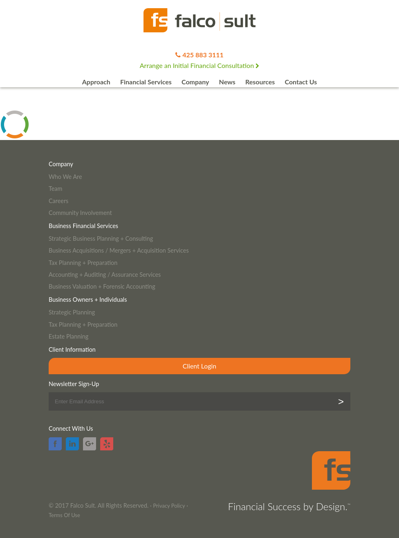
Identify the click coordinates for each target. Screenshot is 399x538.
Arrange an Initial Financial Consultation (199, 65)
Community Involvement (80, 212)
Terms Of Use (64, 515)
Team (55, 188)
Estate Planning (68, 336)
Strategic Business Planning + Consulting (101, 238)
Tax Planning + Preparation (83, 262)
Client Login (199, 366)
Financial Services (146, 82)
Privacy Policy (169, 505)
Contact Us (301, 82)
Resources (260, 82)
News (227, 82)
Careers (58, 200)
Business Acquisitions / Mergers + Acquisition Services (119, 250)
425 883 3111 (203, 55)
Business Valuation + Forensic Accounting (102, 286)
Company (195, 82)
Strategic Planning (72, 312)
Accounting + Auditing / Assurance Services (105, 274)
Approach (96, 82)
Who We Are (65, 176)
